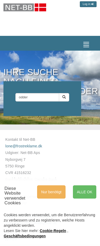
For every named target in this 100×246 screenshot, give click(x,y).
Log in (88, 4)
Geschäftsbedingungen (25, 236)
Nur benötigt (51, 192)
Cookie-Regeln (53, 231)
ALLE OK (84, 192)
